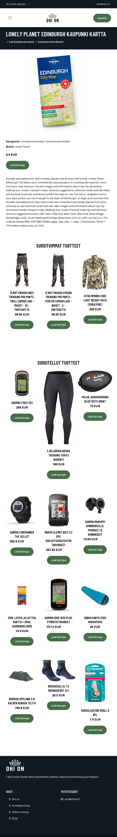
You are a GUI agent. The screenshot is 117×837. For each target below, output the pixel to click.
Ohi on (15, 799)
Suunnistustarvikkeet (51, 42)
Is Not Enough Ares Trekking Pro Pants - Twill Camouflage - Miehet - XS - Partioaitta (22, 301)
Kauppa (102, 18)
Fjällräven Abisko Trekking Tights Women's (58, 455)
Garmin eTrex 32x (22, 403)
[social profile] (28, 4)
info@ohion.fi (103, 4)
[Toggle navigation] (10, 18)
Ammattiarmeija (21, 805)
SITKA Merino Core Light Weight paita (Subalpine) (95, 300)
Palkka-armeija (20, 812)
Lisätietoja (17, 165)
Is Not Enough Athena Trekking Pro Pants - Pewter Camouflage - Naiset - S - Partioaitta (58, 301)
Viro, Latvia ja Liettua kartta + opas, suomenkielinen (22, 622)
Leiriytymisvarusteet (21, 42)
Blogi (15, 818)
